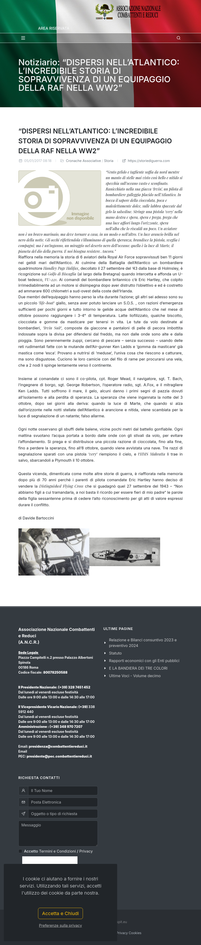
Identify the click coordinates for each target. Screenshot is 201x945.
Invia (25, 879)
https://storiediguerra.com (146, 161)
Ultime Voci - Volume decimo (135, 675)
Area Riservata (53, 28)
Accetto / (58, 851)
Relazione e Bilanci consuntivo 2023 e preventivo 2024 (143, 643)
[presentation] (49, 863)
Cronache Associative (83, 161)
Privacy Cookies (128, 933)
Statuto (115, 653)
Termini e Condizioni (57, 851)
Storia (109, 161)
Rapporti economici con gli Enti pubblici (144, 660)
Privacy (86, 851)
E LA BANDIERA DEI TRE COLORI (138, 668)
